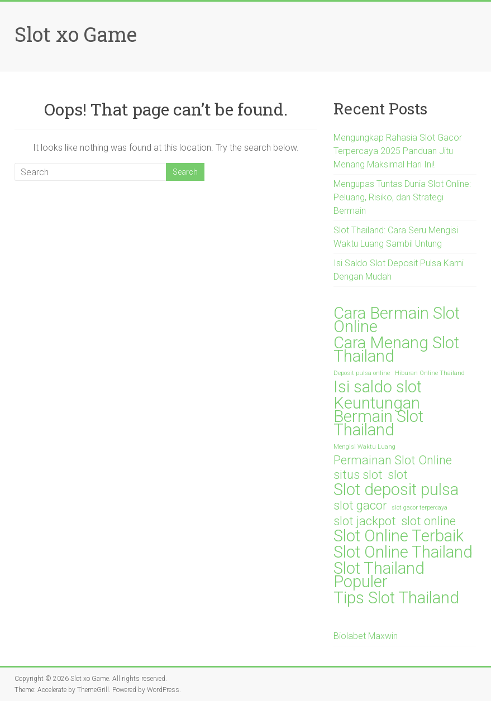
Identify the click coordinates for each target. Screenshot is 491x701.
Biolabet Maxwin (365, 636)
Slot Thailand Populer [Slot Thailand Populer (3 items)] (379, 574)
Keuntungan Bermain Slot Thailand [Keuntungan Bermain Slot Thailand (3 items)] (378, 416)
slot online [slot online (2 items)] (428, 521)
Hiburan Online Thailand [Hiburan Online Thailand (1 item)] (430, 373)
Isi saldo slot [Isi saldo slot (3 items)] (377, 386)
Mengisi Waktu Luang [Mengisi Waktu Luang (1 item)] (364, 446)
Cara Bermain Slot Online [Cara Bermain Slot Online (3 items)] (396, 319)
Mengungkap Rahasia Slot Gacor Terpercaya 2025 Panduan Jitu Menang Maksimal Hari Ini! (397, 151)
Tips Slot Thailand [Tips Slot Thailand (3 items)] (396, 597)
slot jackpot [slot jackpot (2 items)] (364, 521)
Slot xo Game (76, 34)
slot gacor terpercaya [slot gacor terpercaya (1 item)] (419, 507)
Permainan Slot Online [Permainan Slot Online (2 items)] (392, 460)
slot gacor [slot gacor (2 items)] (360, 505)
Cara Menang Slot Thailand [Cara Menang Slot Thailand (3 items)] (396, 349)
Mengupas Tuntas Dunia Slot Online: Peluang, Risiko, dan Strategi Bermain (402, 197)
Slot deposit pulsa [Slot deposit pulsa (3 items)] (396, 489)
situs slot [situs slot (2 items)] (358, 475)
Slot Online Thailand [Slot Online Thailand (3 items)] (403, 552)
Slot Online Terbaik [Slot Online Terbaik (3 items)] (398, 535)
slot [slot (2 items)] (398, 475)
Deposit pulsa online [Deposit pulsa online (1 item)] (361, 373)
